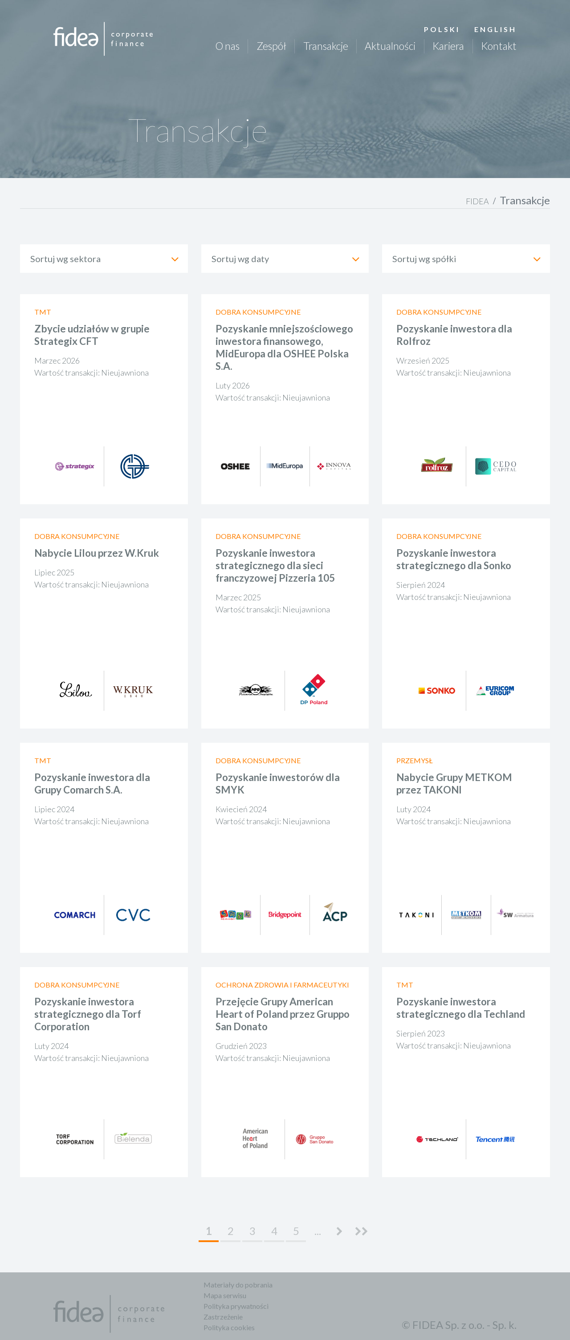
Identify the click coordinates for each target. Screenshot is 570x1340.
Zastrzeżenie (223, 1316)
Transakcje (325, 46)
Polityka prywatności (236, 1306)
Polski (442, 29)
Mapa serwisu (225, 1295)
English (495, 29)
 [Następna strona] (339, 1231)
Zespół (271, 46)
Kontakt (499, 46)
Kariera (448, 46)
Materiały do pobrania (238, 1284)
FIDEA (477, 201)
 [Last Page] (361, 1231)
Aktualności (390, 46)
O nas (227, 46)
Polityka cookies (229, 1327)
